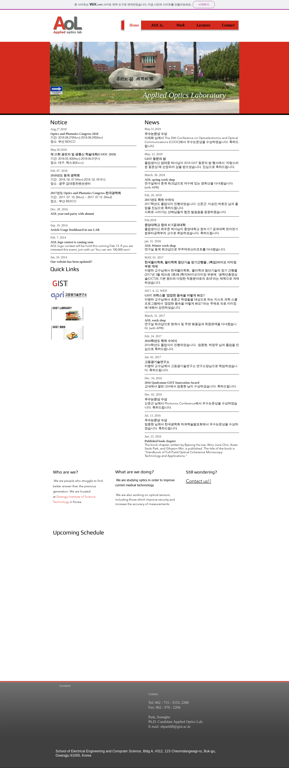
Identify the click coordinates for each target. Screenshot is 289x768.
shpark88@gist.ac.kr (175, 726)
